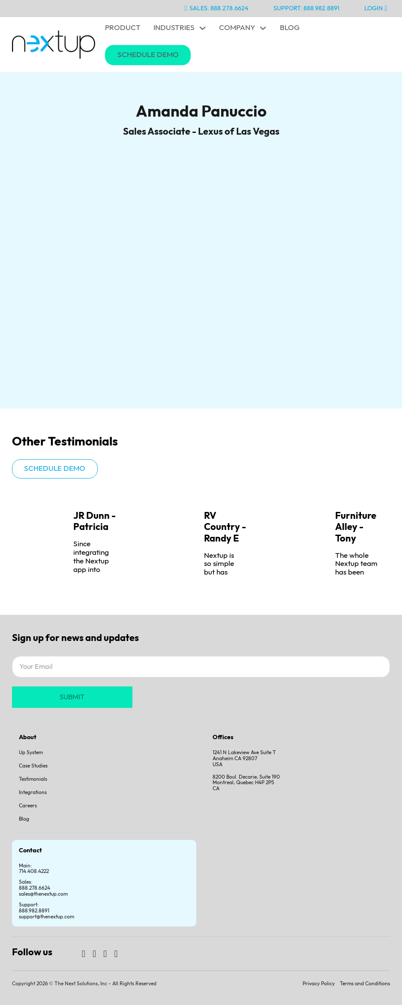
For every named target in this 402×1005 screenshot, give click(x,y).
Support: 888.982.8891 (306, 8)
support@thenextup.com (46, 917)
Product (123, 28)
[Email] (201, 666)
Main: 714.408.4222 (34, 869)
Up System (31, 752)
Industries (174, 28)
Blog (290, 28)
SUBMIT (72, 697)
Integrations (33, 792)
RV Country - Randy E (225, 527)
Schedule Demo (148, 55)
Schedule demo (54, 468)
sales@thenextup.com (43, 894)
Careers (28, 806)
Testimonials (33, 779)
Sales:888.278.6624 (34, 885)
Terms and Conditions (365, 984)
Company (237, 28)
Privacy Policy (319, 984)
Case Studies (33, 766)
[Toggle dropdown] (202, 28)
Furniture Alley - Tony (355, 527)
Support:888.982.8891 (34, 908)
